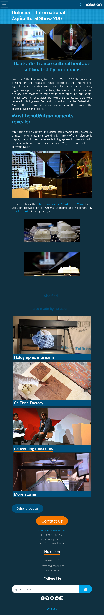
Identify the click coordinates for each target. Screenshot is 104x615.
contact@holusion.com (52, 530)
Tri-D (28, 211)
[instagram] (61, 597)
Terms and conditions (52, 566)
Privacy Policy (52, 570)
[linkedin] (57, 597)
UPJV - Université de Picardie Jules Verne (60, 204)
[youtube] (52, 597)
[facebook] (43, 597)
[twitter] (47, 597)
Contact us (52, 521)
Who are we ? (52, 560)
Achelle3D (18, 211)
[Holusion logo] (89, 4)
